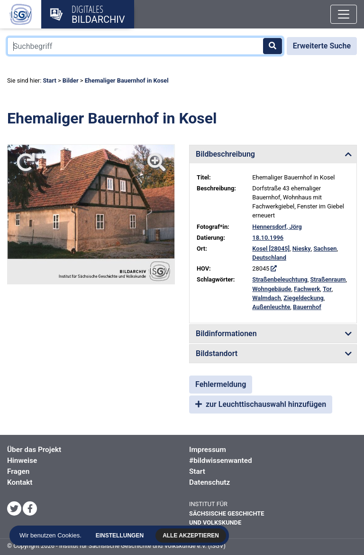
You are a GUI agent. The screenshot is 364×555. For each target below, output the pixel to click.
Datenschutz (209, 482)
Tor (327, 288)
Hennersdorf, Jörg (276, 226)
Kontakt (19, 482)
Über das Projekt (34, 449)
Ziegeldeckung (303, 297)
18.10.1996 (267, 237)
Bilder (71, 80)
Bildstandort (216, 353)
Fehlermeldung (220, 384)
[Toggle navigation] (343, 14)
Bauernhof (307, 306)
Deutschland (269, 257)
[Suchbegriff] (145, 46)
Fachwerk (307, 288)
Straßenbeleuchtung (280, 279)
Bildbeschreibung (225, 154)
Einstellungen (120, 535)
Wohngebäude (271, 288)
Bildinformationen (226, 333)
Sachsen (325, 248)
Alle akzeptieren (191, 535)
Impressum (207, 449)
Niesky (301, 248)
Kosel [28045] (271, 248)
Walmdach (266, 297)
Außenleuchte (271, 306)
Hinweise (22, 460)
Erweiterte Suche (322, 45)
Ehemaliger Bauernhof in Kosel (127, 80)
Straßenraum (328, 279)
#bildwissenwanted (220, 460)
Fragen (18, 471)
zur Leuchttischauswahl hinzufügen (260, 404)
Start (49, 80)
